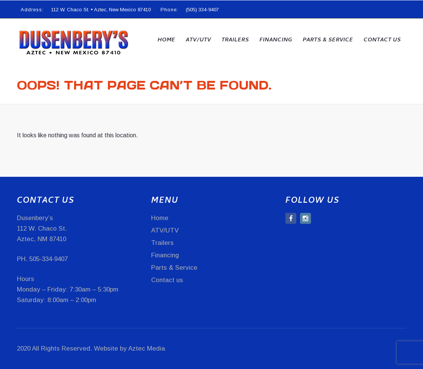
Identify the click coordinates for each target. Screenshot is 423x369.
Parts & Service (328, 40)
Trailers (235, 40)
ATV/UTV (198, 40)
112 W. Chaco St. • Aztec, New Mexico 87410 (101, 9)
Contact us (382, 40)
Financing (275, 40)
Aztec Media (146, 348)
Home (166, 40)
